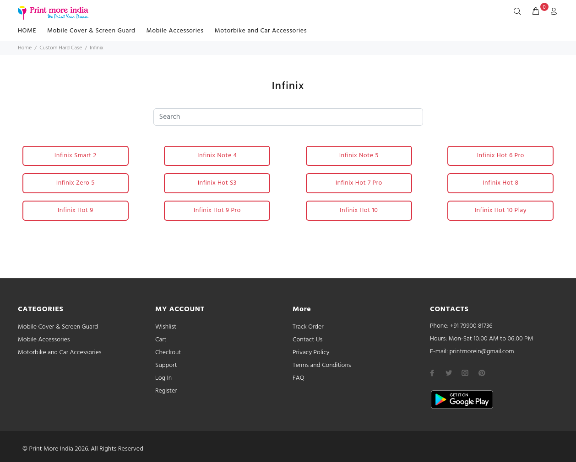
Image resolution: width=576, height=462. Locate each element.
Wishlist (165, 327)
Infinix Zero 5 (75, 183)
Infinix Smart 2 (75, 155)
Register (166, 391)
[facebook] (432, 373)
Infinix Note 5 (359, 155)
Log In (163, 378)
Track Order (308, 327)
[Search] (519, 12)
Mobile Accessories (175, 31)
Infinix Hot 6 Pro (500, 155)
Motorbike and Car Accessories (261, 31)
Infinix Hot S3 (217, 183)
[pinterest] (482, 373)
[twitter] (449, 373)
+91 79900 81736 (471, 326)
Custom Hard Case (60, 48)
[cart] (535, 12)
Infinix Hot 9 (75, 210)
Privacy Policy (311, 352)
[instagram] (465, 373)
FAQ (298, 378)
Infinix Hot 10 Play (501, 210)
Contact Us (307, 340)
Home (25, 48)
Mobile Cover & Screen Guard (91, 31)
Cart (161, 340)
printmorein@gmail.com (481, 351)
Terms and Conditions (322, 365)
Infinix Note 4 (217, 155)
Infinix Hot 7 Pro (359, 183)
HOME (27, 31)
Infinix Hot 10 (359, 210)
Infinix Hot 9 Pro (217, 210)
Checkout (168, 352)
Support (166, 365)
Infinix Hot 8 (500, 183)
